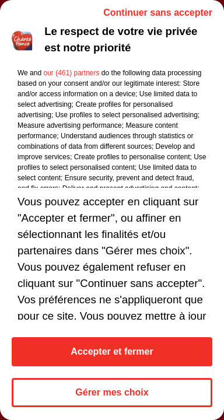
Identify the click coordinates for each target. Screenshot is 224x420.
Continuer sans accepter (157, 13)
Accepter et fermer (112, 351)
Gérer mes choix (111, 392)
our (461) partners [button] (71, 73)
